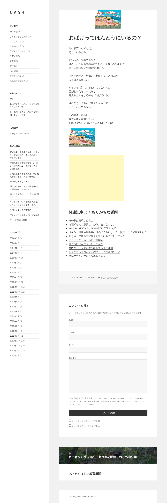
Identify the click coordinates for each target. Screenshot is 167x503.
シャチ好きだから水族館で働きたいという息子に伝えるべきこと (24, 203)
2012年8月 (14, 301)
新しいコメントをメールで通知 (85, 421)
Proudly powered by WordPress (84, 496)
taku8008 (91, 277)
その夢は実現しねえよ (19, 181)
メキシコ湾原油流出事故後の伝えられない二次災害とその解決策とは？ (108, 232)
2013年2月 (14, 272)
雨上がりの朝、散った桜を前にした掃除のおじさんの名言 (24, 188)
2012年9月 (14, 296)
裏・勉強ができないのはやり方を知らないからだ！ (24, 113)
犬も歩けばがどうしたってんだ (86, 243)
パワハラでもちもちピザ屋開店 (86, 240)
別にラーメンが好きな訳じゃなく (87, 255)
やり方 (13, 31)
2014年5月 (14, 238)
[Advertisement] (96, 178)
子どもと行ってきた (18, 51)
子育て (13, 56)
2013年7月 (14, 262)
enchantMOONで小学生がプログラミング (92, 228)
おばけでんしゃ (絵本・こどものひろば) (91, 122)
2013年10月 (15, 257)
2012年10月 (15, 291)
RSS (11, 99)
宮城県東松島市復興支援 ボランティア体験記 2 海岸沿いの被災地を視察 (24, 166)
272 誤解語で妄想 (18, 219)
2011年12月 (15, 340)
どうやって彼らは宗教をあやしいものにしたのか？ (97, 236)
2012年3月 (14, 326)
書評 (12, 66)
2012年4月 (14, 321)
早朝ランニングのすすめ (20, 209)
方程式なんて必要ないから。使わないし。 (92, 224)
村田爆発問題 (16, 75)
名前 (72, 319)
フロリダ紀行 (16, 41)
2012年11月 (15, 287)
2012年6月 (14, 311)
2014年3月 (14, 248)
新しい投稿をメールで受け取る (85, 425)
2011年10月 (15, 350)
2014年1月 (14, 253)
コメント (73, 357)
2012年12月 (15, 282)
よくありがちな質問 (18, 36)
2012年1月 (14, 335)
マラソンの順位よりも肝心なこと (24, 214)
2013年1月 (14, 277)
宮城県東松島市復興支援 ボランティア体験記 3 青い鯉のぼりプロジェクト (24, 155)
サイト (72, 345)
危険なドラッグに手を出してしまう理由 (91, 247)
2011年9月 (14, 355)
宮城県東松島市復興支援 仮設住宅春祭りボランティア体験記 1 (24, 175)
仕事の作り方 (16, 46)
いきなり (17, 12)
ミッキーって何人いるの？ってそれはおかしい (94, 251)
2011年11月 (15, 345)
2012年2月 (14, 331)
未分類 (13, 70)
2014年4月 (14, 243)
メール (73, 332)
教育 (12, 61)
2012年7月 (14, 306)
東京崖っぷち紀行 (17, 80)
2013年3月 (14, 267)
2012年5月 (14, 316)
